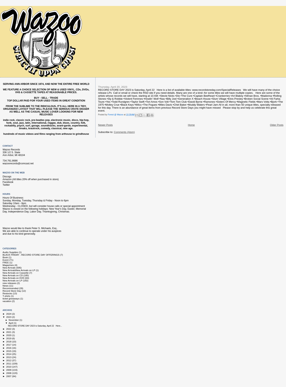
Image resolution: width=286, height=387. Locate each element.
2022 (9, 329)
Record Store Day (12, 291)
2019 (9, 338)
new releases (9, 283)
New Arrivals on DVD (13, 278)
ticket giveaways (11, 298)
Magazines (8, 265)
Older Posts (276, 124)
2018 (9, 341)
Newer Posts (105, 124)
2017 (9, 344)
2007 (9, 376)
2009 (9, 370)
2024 (9, 313)
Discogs (7, 176)
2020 (9, 335)
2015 (9, 351)
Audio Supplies (10, 252)
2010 (9, 366)
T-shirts (6, 296)
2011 (9, 363)
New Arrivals (9, 267)
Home (191, 124)
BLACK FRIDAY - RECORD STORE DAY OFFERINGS (31, 254)
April (11, 323)
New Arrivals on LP (12, 280)
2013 (9, 357)
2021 (9, 332)
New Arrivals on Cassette (16, 272)
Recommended (10, 288)
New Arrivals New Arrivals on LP (19, 270)
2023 (9, 317)
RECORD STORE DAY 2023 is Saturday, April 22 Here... (35, 326)
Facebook (8, 182)
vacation (7, 301)
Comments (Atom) (124, 132)
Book (5, 257)
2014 (9, 354)
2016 (9, 348)
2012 (9, 360)
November (14, 320)
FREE (6, 262)
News (5, 285)
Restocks (7, 293)
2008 (9, 373)
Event (6, 260)
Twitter (6, 184)
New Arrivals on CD (13, 275)
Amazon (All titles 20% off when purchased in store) (31, 179)
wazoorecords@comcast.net (18, 163)
